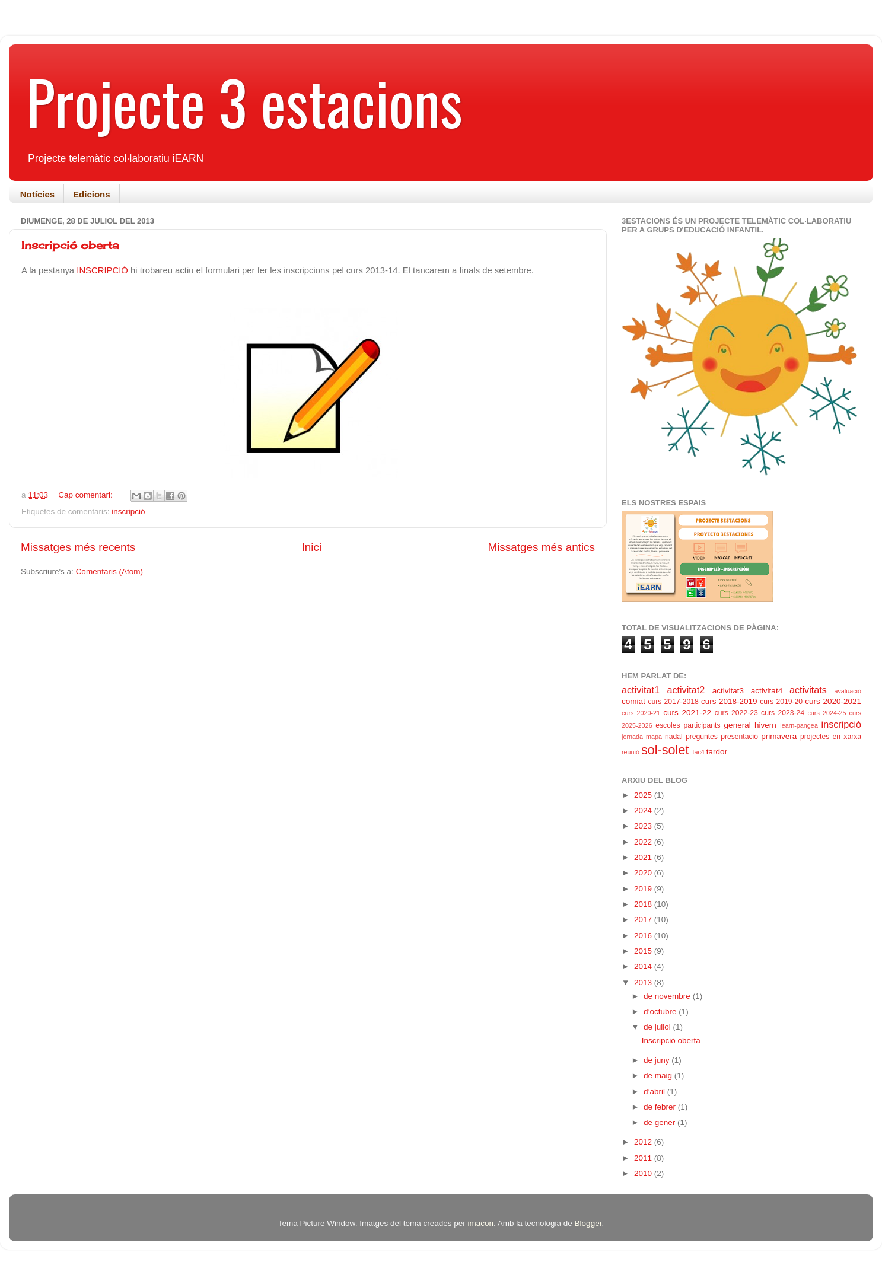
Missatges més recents (78, 547)
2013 (644, 982)
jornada (632, 736)
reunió (630, 752)
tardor (716, 751)
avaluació (847, 690)
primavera (779, 736)
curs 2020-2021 (833, 701)
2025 (644, 795)
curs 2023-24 (782, 713)
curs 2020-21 (641, 712)
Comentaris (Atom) (109, 571)
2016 (644, 935)
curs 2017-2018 (673, 701)
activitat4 (766, 690)
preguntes (702, 736)
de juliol (658, 1026)
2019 (644, 888)
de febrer (661, 1107)
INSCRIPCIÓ (103, 270)
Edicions (91, 194)
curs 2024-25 (826, 712)
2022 (644, 841)
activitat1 (641, 689)
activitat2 (686, 689)
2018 (644, 904)
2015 (644, 951)
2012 (644, 1142)
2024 (644, 810)
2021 (644, 857)
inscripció (128, 511)
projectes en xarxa (830, 736)
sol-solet (665, 750)
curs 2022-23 (736, 713)
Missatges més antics (541, 547)
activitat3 (728, 690)
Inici (312, 547)
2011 (644, 1158)
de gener (660, 1122)
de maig (659, 1075)
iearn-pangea (799, 725)
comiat (633, 701)
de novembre (668, 996)
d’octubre (661, 1011)
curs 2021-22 (687, 712)
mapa (654, 736)
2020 (644, 872)
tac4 (698, 752)
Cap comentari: (86, 494)
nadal (674, 736)
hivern (765, 725)
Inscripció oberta (70, 244)
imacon (480, 1223)
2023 (644, 825)
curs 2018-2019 (729, 701)
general (737, 725)
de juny (657, 1060)
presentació (739, 736)
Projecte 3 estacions (245, 101)
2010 (644, 1173)
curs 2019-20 (781, 701)
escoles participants (687, 725)
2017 (644, 919)
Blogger (588, 1223)
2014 (644, 966)
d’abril (655, 1091)
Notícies (37, 194)
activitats (808, 689)
